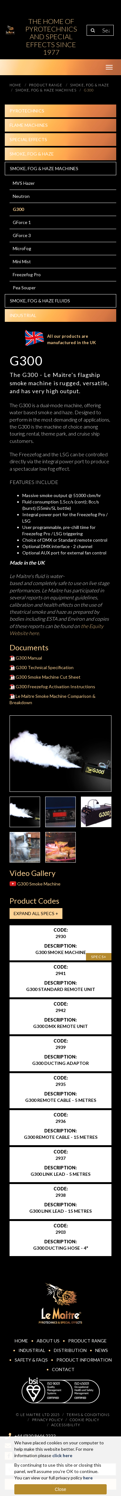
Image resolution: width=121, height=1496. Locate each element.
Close (60, 1489)
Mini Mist (22, 261)
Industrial (23, 315)
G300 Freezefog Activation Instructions (52, 686)
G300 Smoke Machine (35, 883)
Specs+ (98, 956)
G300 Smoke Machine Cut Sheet (45, 677)
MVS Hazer (24, 183)
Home (21, 1340)
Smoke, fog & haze (32, 153)
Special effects (28, 139)
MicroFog (22, 248)
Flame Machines (29, 125)
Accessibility (65, 1425)
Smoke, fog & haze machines (44, 168)
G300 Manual (26, 658)
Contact (63, 1369)
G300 (18, 209)
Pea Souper (24, 287)
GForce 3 (22, 235)
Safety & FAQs (31, 1359)
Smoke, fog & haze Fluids (40, 300)
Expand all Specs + (36, 913)
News (101, 1350)
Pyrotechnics (27, 110)
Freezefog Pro (27, 274)
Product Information (84, 1359)
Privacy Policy (47, 1420)
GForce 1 (22, 222)
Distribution (70, 1350)
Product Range (87, 1340)
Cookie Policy (84, 1420)
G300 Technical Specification (42, 667)
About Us (48, 1340)
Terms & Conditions (88, 1415)
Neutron (21, 196)
